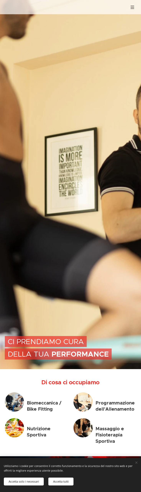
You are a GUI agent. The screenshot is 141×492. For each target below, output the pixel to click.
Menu (132, 7)
